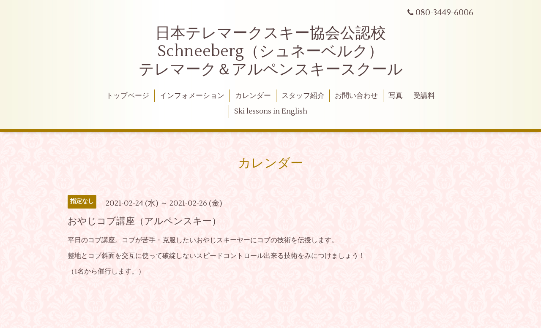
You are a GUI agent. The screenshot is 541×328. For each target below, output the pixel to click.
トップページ (127, 95)
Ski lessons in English (270, 111)
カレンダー (253, 95)
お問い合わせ (356, 95)
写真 (395, 95)
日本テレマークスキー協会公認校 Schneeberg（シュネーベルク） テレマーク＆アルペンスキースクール (271, 51)
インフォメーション (192, 95)
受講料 (424, 95)
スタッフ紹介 (303, 95)
